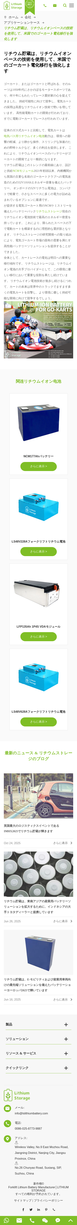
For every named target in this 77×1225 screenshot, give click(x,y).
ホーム (13, 17)
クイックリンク (17, 1068)
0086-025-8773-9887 (28, 1128)
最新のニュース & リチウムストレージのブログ (38, 756)
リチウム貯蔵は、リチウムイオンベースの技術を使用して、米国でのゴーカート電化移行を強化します (38, 33)
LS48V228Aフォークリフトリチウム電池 (38, 541)
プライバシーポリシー (48, 1200)
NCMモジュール (23, 170)
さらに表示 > (38, 466)
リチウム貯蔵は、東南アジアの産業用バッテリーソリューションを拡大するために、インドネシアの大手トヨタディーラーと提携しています (37, 908)
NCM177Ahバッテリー (38, 456)
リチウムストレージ (49, 211)
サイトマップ (22, 1200)
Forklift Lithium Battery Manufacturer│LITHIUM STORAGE (38, 1189)
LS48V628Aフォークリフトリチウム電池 (38, 711)
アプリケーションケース (22, 22)
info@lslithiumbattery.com (31, 1113)
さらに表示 (63, 845)
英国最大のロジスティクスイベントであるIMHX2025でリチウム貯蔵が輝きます (31, 830)
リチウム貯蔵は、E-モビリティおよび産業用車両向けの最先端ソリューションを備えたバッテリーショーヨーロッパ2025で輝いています (37, 987)
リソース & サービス (21, 1053)
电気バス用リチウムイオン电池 (24, 136)
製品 (9, 1024)
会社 (28, 17)
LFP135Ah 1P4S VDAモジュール (38, 626)
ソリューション (17, 1039)
